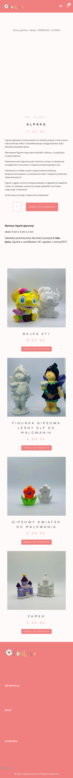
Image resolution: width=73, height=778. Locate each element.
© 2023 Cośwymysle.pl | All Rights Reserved (36, 774)
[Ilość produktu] (17, 207)
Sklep (33, 30)
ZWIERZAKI (43, 30)
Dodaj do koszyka (42, 207)
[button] (61, 6)
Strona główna (20, 30)
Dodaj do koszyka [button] (36, 349)
